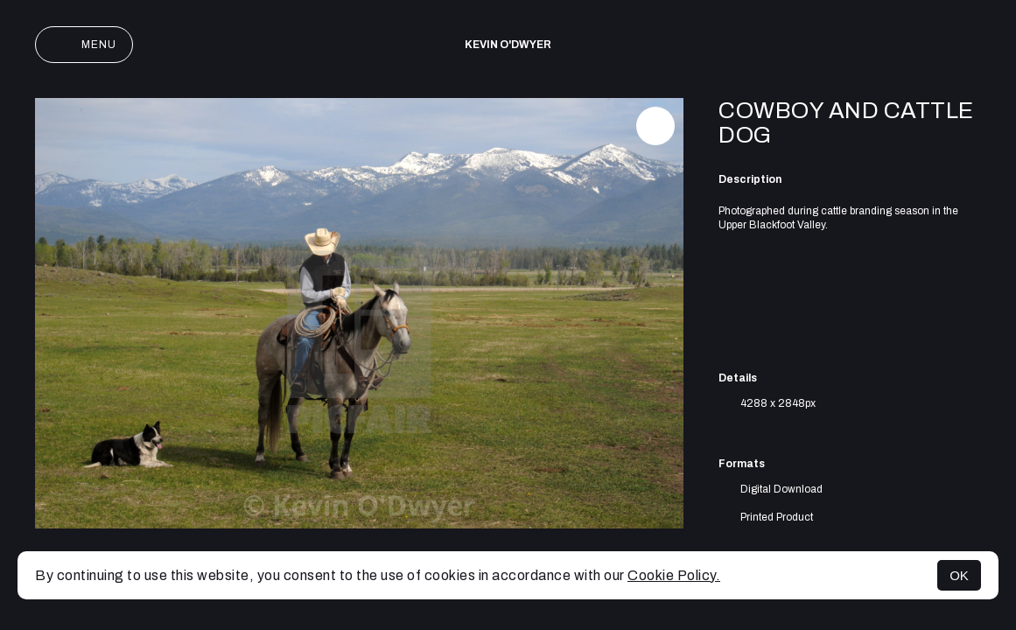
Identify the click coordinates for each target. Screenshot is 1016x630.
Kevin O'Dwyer (508, 44)
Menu (84, 44)
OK (959, 575)
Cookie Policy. (673, 575)
